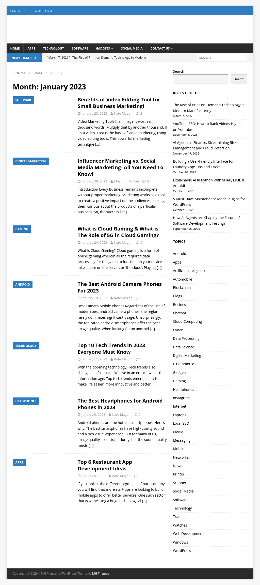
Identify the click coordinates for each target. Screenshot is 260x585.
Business (180, 304)
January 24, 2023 (94, 242)
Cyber (178, 330)
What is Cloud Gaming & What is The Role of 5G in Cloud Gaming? (118, 232)
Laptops (179, 414)
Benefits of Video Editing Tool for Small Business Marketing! (119, 103)
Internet (179, 406)
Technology (53, 48)
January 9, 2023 (93, 414)
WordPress (182, 550)
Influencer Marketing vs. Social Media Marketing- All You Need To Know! (121, 167)
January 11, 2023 (94, 359)
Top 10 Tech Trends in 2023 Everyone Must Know (111, 348)
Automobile (182, 279)
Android (179, 253)
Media (178, 431)
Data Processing (186, 338)
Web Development (188, 533)
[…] (97, 144)
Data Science (183, 347)
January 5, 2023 (93, 475)
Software (80, 48)
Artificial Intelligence (189, 270)
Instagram (181, 397)
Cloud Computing (187, 321)
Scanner (179, 482)
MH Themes (100, 573)
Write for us (44, 11)
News (177, 465)
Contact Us (18, 11)
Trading (179, 516)
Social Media (132, 48)
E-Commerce (183, 363)
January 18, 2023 (94, 298)
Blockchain (182, 287)
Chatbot (179, 313)
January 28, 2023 (94, 113)
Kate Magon (123, 113)
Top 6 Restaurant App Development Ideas (105, 465)
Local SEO (181, 423)
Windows (180, 542)
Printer (178, 474)
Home (15, 48)
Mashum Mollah (126, 181)
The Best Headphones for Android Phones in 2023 (120, 404)
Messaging (181, 440)
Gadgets (103, 48)
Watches (180, 525)
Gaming (179, 380)
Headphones (183, 389)
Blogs (177, 296)
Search (178, 71)
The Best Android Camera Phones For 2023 (120, 287)
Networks (181, 457)
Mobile (178, 448)
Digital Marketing (187, 355)
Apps (31, 48)
